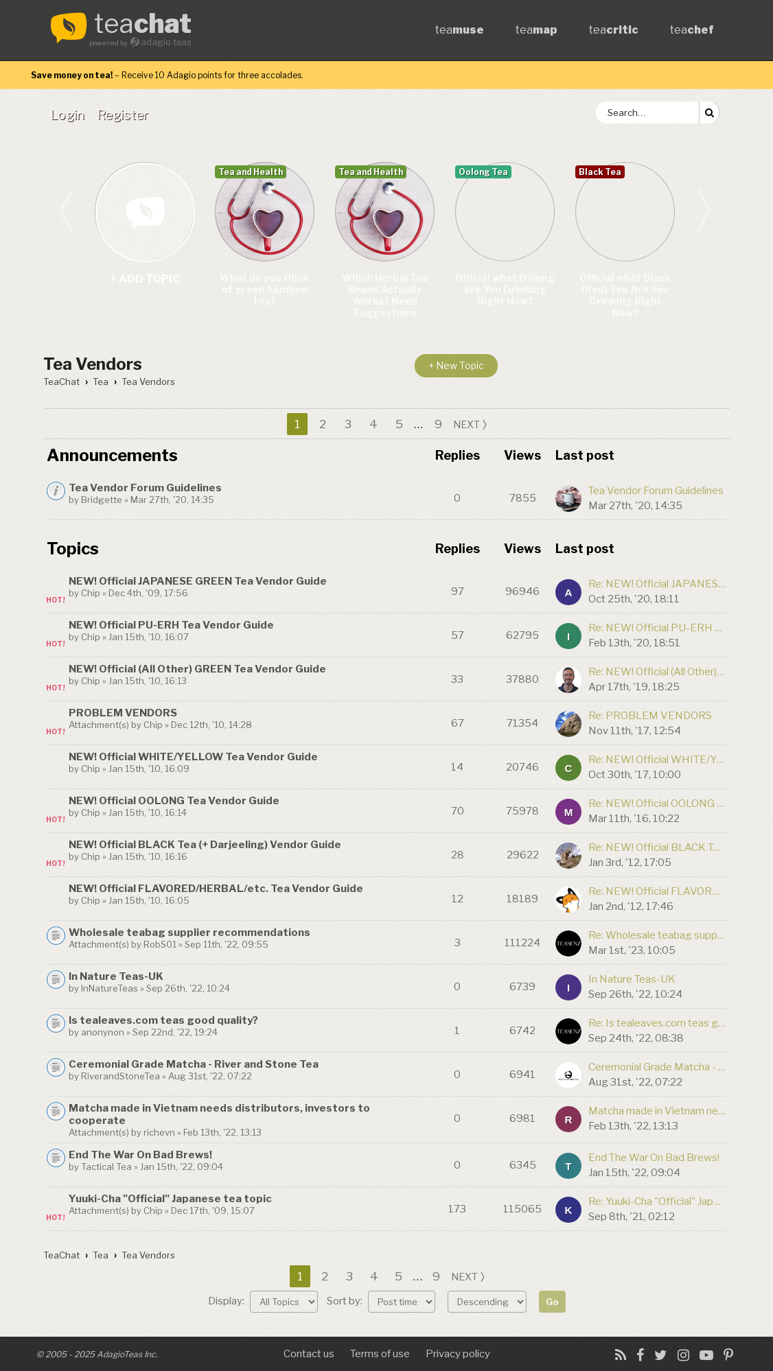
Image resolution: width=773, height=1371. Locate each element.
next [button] (466, 424)
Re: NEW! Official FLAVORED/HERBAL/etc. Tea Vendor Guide (657, 891)
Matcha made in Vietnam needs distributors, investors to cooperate (657, 1111)
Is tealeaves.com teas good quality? (163, 1020)
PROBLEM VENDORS (123, 713)
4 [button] (373, 424)
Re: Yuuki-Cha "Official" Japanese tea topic (657, 1201)
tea (143, 24)
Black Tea (600, 172)
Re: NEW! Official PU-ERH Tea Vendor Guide (657, 628)
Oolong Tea (483, 172)
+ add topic (144, 211)
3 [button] (348, 424)
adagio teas (166, 42)
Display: (263, 1301)
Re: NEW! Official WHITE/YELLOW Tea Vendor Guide (657, 759)
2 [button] (322, 424)
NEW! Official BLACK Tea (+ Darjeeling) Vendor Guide (205, 845)
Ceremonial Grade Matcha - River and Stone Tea (194, 1064)
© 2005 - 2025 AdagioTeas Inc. (97, 1354)
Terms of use (380, 1354)
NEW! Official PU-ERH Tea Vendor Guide (171, 625)
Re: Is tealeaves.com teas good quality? (657, 1023)
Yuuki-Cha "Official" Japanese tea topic (170, 1199)
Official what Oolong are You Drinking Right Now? (505, 289)
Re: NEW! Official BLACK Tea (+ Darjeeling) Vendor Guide (657, 847)
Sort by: (381, 1301)
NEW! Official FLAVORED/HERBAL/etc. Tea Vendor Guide (216, 888)
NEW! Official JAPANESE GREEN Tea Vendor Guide (198, 581)
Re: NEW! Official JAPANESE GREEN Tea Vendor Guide (657, 584)
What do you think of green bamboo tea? (265, 289)
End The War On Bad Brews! (140, 1155)
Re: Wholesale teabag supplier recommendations (657, 935)
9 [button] (438, 424)
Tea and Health (250, 172)
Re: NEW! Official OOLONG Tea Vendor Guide (657, 803)
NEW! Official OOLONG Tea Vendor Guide (174, 801)
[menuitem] (70, 114)
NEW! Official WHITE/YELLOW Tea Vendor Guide (193, 757)
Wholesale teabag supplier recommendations (189, 932)
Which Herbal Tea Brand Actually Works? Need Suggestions (385, 295)
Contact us (309, 1354)
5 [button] (399, 424)
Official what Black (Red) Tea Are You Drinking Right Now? (625, 295)
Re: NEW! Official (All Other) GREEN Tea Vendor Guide (657, 672)
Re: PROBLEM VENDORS (650, 716)
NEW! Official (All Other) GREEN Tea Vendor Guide (197, 669)
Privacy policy (458, 1354)
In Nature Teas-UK (116, 976)
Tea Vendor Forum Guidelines (145, 488)
